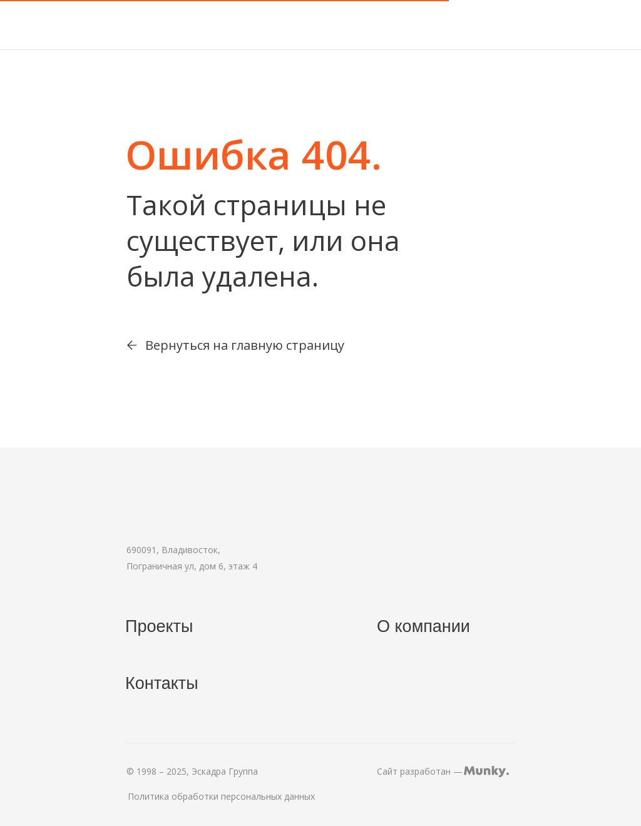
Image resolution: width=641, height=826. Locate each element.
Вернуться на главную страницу (244, 345)
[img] (88, 25)
